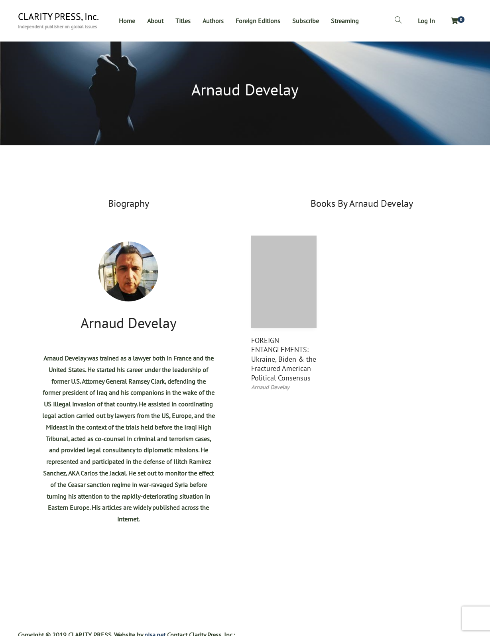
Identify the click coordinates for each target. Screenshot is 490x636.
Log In (426, 21)
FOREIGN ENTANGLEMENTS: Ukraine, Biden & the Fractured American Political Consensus (283, 359)
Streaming (345, 21)
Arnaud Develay (129, 322)
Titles (183, 21)
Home (127, 21)
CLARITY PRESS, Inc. (58, 17)
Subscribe (305, 21)
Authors (213, 21)
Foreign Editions (258, 21)
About (155, 21)
